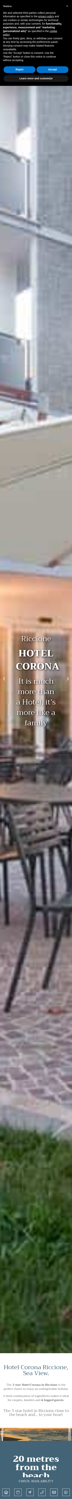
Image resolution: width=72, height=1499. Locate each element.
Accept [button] (52, 69)
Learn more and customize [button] (35, 78)
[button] (4, 678)
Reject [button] (19, 69)
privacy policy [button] (46, 16)
